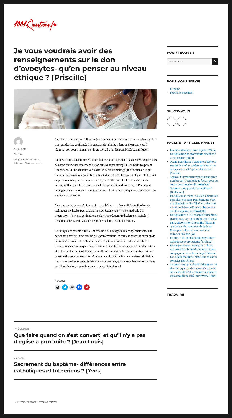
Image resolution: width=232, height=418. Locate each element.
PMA (27, 163)
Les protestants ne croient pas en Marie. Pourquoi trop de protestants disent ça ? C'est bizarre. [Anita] (193, 154)
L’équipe (175, 89)
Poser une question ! (182, 92)
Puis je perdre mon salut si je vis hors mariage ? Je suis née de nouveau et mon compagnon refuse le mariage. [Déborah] (194, 249)
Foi (16, 154)
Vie (20, 154)
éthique (18, 163)
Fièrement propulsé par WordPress (37, 402)
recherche (37, 163)
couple (18, 159)
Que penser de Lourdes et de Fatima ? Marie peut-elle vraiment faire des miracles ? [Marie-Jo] (191, 230)
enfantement (31, 159)
